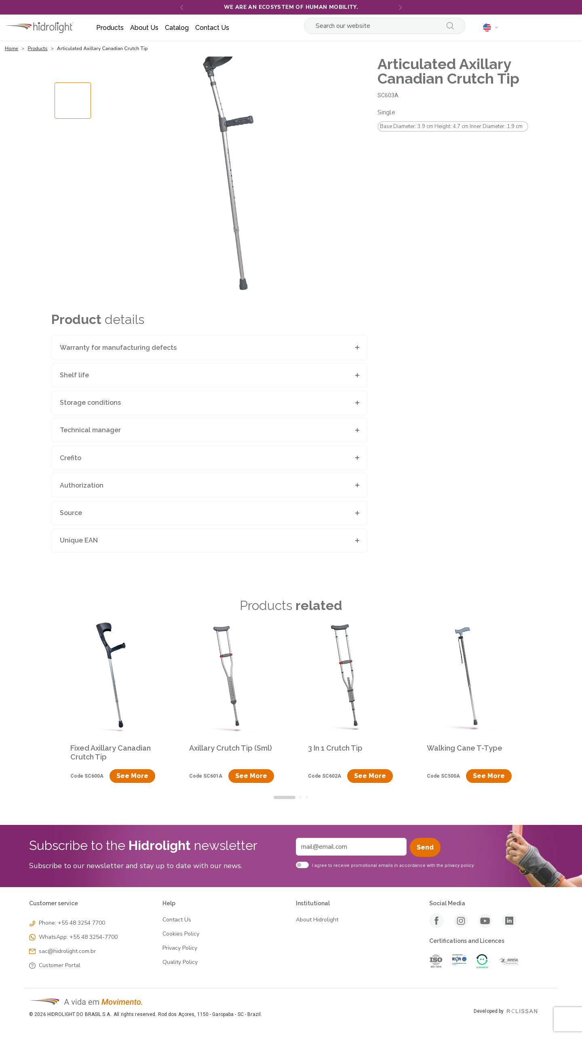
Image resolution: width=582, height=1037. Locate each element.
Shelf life (74, 375)
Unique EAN (79, 540)
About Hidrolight (317, 920)
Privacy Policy (179, 948)
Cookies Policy (180, 934)
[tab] (284, 797)
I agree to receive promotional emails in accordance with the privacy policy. (393, 865)
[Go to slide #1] (73, 154)
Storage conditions (90, 402)
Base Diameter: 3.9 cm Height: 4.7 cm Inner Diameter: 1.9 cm (451, 126)
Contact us (212, 28)
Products (37, 48)
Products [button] (110, 28)
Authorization (81, 485)
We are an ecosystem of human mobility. (291, 7)
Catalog (177, 28)
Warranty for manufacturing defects (118, 347)
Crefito (70, 458)
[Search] (375, 26)
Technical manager (90, 430)
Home (11, 48)
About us (144, 28)
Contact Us (176, 920)
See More (132, 776)
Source (71, 513)
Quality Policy (180, 962)
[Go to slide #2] (73, 194)
